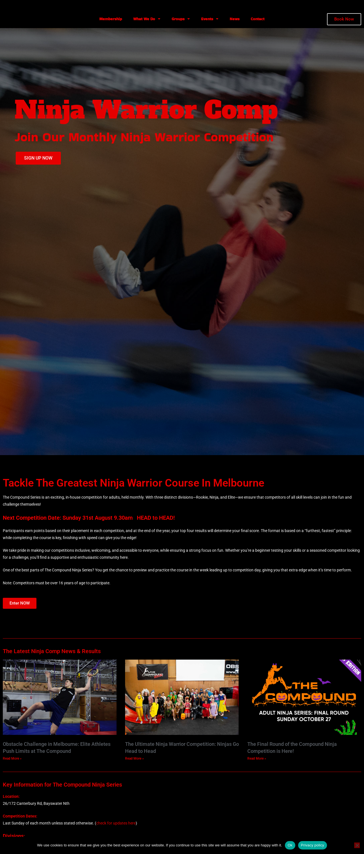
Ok (290, 845)
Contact (257, 19)
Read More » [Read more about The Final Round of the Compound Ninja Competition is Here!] (256, 758)
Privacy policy (312, 845)
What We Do (146, 19)
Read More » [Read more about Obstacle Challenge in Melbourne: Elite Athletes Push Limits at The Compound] (12, 758)
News (234, 19)
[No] (357, 845)
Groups (181, 19)
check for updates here (116, 823)
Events (209, 19)
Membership (110, 19)
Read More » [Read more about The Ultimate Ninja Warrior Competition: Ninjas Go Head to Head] (134, 758)
